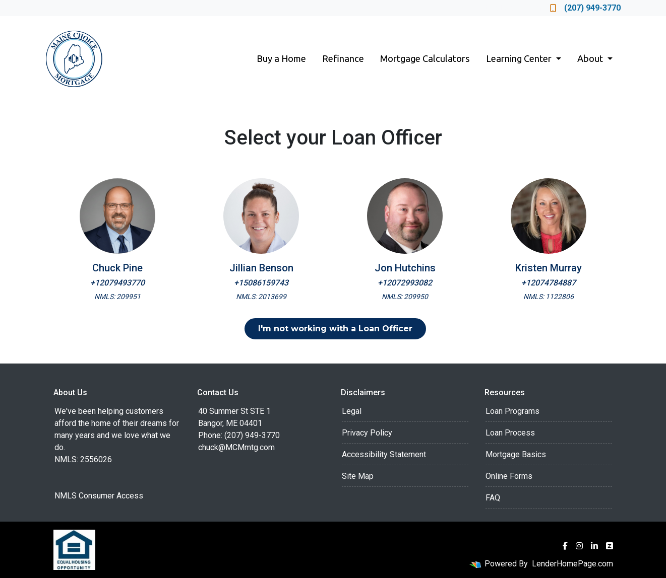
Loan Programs (512, 411)
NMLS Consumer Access (98, 495)
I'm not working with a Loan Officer (335, 328)
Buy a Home (281, 58)
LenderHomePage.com (572, 563)
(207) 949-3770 (585, 8)
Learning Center (520, 58)
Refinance (343, 58)
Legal (351, 411)
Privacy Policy (367, 433)
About (591, 58)
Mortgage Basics (516, 454)
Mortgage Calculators (425, 58)
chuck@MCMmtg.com (236, 447)
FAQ (493, 497)
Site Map (358, 476)
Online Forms (509, 476)
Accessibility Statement (384, 454)
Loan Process (510, 433)
